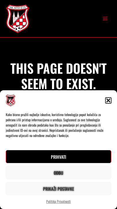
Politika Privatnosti (58, 201)
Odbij (58, 173)
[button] (108, 100)
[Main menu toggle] (105, 18)
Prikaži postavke (58, 188)
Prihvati (58, 157)
